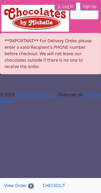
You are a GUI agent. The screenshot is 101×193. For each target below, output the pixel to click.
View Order (21, 186)
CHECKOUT (54, 185)
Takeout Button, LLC (36, 95)
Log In (65, 6)
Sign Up (89, 6)
